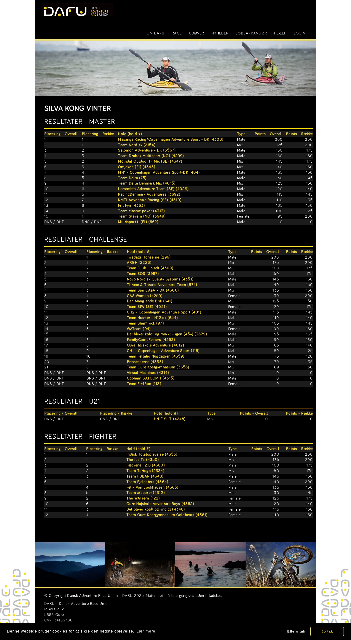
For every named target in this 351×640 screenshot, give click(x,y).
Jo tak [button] (327, 631)
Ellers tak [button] (296, 631)
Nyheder (219, 33)
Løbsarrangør (251, 33)
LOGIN (300, 33)
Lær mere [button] (145, 631)
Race (177, 33)
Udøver (196, 33)
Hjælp (280, 33)
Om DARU (155, 33)
